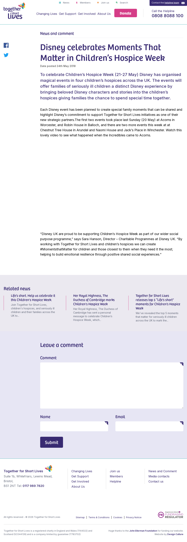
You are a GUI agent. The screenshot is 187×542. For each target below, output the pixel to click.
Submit (51, 442)
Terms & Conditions (99, 517)
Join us (104, 2)
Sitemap (80, 517)
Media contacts (158, 476)
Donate (125, 13)
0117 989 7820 (33, 486)
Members (85, 2)
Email (120, 416)
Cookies (118, 517)
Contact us (155, 481)
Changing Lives (46, 14)
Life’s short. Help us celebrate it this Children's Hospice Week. (33, 297)
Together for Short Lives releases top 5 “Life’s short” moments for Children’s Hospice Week (158, 301)
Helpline (115, 481)
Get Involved (87, 14)
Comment (48, 357)
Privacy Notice (134, 517)
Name (45, 416)
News (65, 2)
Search (123, 2)
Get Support (67, 14)
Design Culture (175, 534)
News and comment (57, 33)
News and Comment (162, 471)
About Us (104, 14)
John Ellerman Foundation (143, 530)
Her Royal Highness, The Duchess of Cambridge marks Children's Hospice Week (94, 299)
